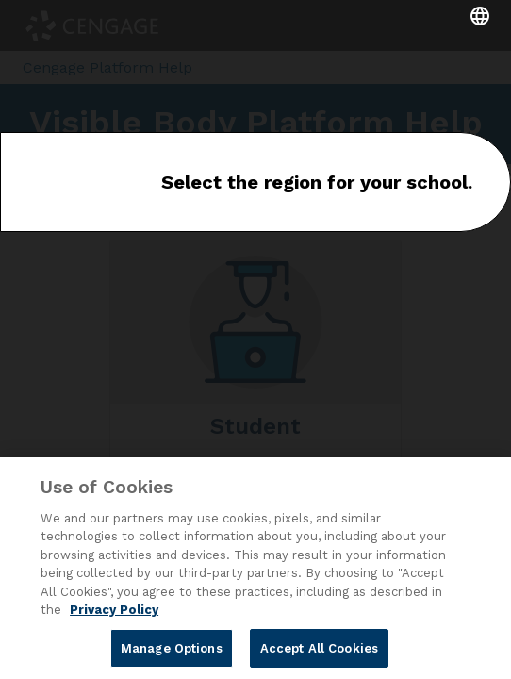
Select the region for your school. (316, 182)
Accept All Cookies (319, 653)
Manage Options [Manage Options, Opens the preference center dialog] (172, 653)
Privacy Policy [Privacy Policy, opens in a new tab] (114, 614)
